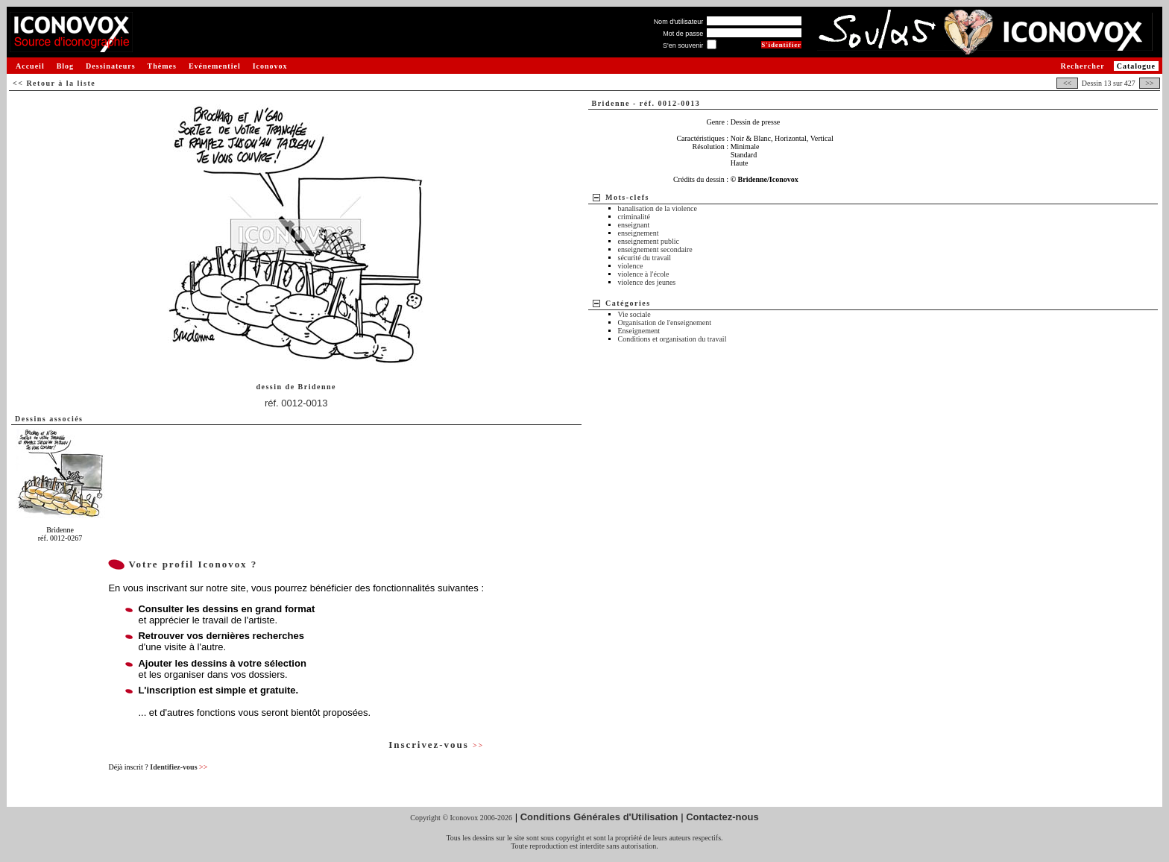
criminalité (634, 217)
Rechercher (1082, 66)
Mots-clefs (627, 197)
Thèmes (162, 66)
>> (1150, 83)
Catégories (628, 303)
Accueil (30, 66)
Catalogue (1136, 66)
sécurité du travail (645, 258)
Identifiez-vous (178, 767)
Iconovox (270, 66)
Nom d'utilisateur (679, 21)
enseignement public (648, 241)
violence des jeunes (647, 282)
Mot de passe (683, 33)
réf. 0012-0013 (296, 403)
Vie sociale (634, 314)
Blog (65, 66)
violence (630, 266)
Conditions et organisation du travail (672, 339)
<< (1067, 83)
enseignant (634, 225)
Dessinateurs (110, 66)
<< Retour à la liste (54, 83)
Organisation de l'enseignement (664, 322)
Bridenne (317, 387)
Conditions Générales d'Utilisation (599, 816)
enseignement (638, 233)
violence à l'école (643, 274)
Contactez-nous (722, 816)
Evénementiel (215, 66)
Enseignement (639, 331)
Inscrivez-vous (436, 744)
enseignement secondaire (655, 249)
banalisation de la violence (657, 208)
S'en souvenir (683, 45)
